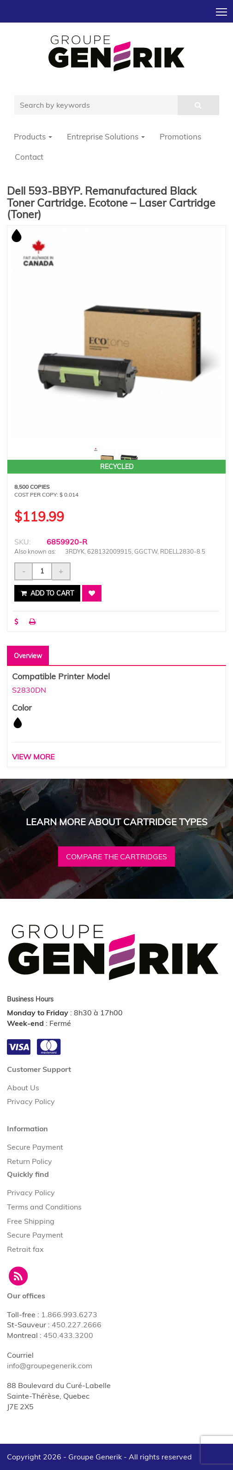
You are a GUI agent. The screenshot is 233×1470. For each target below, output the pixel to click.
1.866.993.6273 (69, 1314)
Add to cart (47, 593)
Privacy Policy (31, 1101)
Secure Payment (35, 1147)
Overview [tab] (28, 656)
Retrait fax (25, 1249)
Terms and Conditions (44, 1206)
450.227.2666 (77, 1324)
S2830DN (29, 689)
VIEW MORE (33, 756)
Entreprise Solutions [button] (106, 136)
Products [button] (33, 136)
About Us (23, 1087)
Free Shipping (30, 1221)
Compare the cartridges (116, 856)
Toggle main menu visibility (222, 9)
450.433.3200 (68, 1335)
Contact (29, 157)
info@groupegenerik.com (49, 1365)
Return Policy (29, 1161)
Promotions (180, 136)
